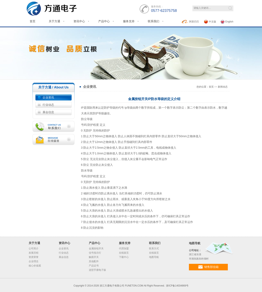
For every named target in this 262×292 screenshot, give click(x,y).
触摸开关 (94, 257)
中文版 (210, 21)
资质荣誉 (33, 257)
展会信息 (48, 112)
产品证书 (94, 265)
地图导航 (154, 257)
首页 (32, 21)
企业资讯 (48, 97)
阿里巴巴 (190, 21)
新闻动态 (223, 86)
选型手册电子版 (97, 270)
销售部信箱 (208, 267)
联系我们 (153, 21)
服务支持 (128, 21)
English (227, 21)
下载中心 (124, 257)
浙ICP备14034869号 (177, 285)
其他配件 (94, 261)
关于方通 (54, 21)
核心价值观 (35, 265)
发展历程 (33, 252)
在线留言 (124, 252)
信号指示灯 (95, 252)
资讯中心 (79, 21)
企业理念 (33, 261)
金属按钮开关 (96, 248)
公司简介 (33, 248)
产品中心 (104, 21)
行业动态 (48, 104)
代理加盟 (124, 248)
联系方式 (154, 248)
